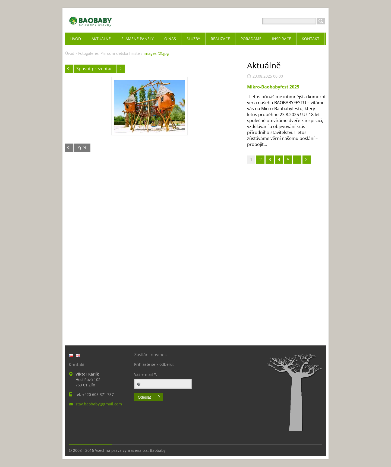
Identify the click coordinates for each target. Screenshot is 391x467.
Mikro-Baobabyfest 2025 (273, 87)
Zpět (82, 148)
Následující (120, 69)
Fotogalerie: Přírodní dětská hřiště (109, 53)
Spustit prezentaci (94, 69)
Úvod (69, 53)
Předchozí (69, 69)
